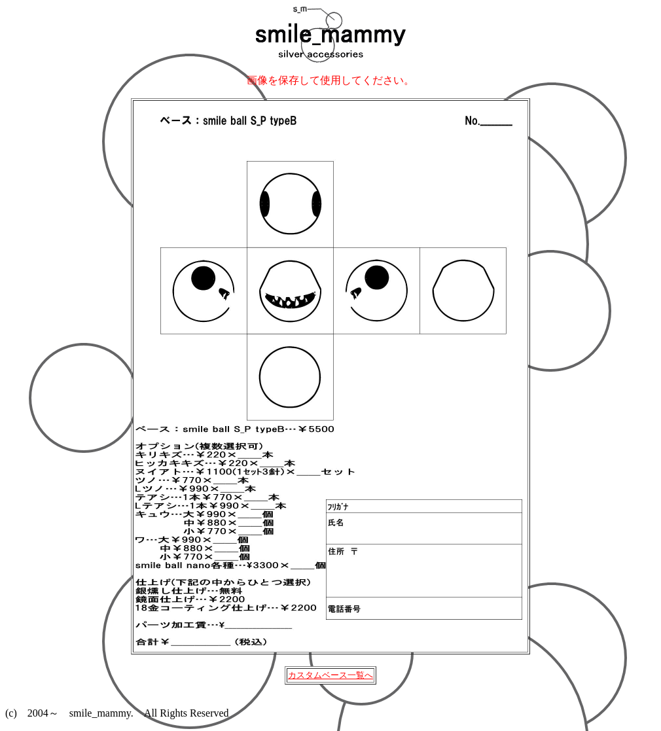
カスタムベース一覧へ (330, 675)
